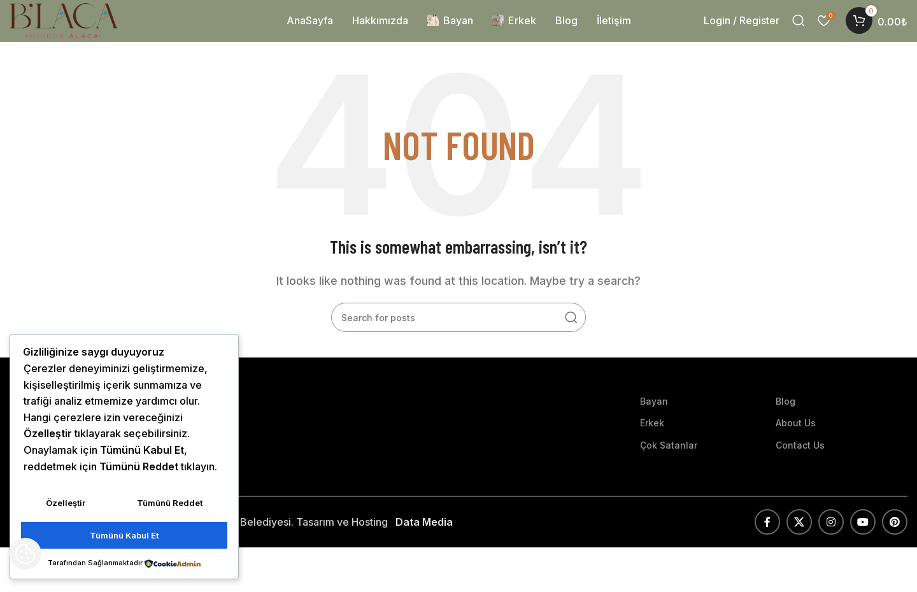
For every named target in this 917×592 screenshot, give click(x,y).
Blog (785, 413)
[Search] (798, 27)
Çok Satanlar (668, 457)
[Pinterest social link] (894, 534)
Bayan (654, 413)
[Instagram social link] (831, 534)
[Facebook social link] (767, 534)
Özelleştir (65, 507)
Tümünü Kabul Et (124, 536)
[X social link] (799, 534)
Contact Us (800, 457)
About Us (796, 435)
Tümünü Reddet (170, 507)
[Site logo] (83, 26)
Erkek (652, 435)
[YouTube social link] (863, 534)
